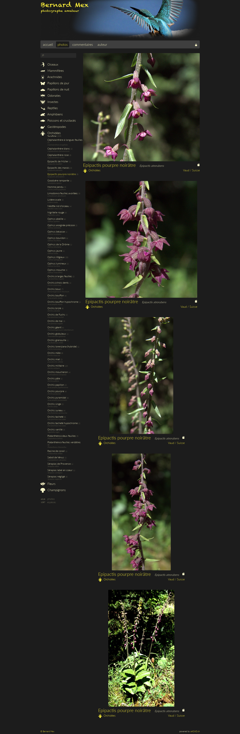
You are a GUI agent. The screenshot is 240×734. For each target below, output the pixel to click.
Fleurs (48, 483)
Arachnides (51, 77)
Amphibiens (51, 114)
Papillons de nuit (54, 89)
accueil (48, 44)
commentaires (82, 44)
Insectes (49, 102)
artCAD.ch (195, 731)
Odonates (50, 95)
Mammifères (52, 70)
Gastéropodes (53, 126)
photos (63, 44)
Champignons (53, 490)
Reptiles (49, 108)
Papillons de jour (54, 83)
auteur (102, 44)
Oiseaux (49, 64)
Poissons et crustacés (58, 120)
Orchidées (50, 133)
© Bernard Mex (47, 731)
